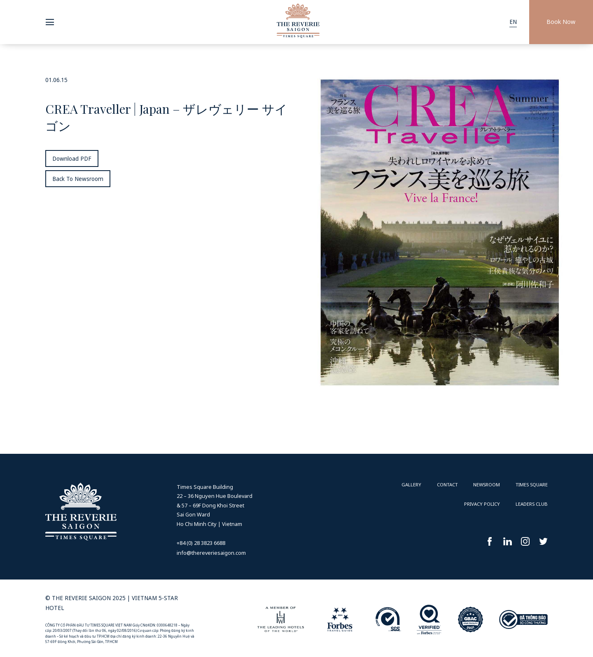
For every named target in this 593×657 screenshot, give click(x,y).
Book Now (560, 22)
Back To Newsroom (77, 179)
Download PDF (71, 158)
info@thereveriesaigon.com (211, 552)
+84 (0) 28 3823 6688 (201, 543)
